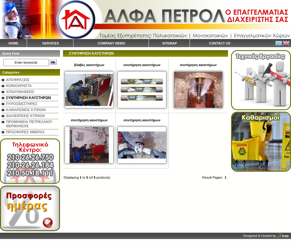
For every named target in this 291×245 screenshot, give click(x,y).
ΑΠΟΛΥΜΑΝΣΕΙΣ (20, 92)
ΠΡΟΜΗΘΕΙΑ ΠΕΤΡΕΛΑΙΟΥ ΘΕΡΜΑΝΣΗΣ (29, 124)
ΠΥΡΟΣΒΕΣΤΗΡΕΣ (21, 104)
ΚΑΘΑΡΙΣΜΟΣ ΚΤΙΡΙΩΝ (26, 110)
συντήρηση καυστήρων (142, 65)
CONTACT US (219, 43)
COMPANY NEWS (111, 43)
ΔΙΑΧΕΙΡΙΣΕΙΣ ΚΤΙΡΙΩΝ (25, 116)
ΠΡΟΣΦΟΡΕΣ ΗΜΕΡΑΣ (25, 132)
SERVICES (50, 43)
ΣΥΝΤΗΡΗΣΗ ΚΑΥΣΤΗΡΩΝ (28, 98)
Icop (285, 235)
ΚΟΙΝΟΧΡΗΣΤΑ (19, 86)
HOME (13, 43)
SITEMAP (169, 43)
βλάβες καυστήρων (89, 65)
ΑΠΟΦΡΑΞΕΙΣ (18, 80)
